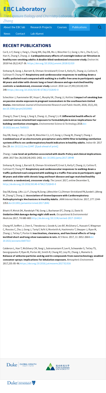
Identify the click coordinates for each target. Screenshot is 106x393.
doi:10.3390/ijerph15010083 (17, 108)
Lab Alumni (37, 33)
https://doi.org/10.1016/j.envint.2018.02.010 (50, 63)
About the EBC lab (14, 27)
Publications (79, 27)
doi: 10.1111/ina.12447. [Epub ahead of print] (34, 146)
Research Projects (41, 27)
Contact (20, 33)
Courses (62, 27)
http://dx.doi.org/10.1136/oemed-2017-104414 (56, 218)
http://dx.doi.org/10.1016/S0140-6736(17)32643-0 (29, 184)
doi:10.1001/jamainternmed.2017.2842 (28, 203)
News (7, 33)
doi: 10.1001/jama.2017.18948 (58, 157)
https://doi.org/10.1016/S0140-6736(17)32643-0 (33, 89)
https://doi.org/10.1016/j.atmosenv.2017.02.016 (45, 263)
